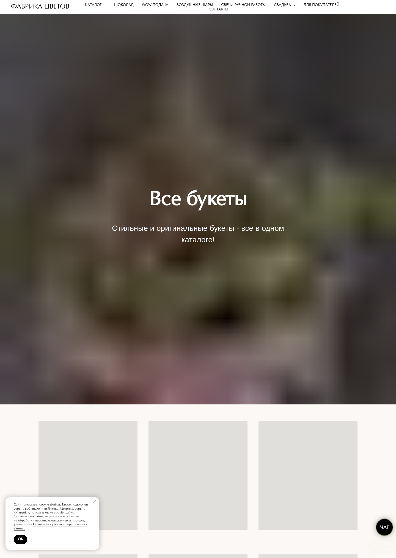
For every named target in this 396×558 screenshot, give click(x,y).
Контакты (218, 9)
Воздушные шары (195, 4)
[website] (367, 7)
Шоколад (124, 4)
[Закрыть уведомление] (95, 501)
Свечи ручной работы (243, 4)
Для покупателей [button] (322, 4)
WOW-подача (155, 4)
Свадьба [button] (283, 4)
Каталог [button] (94, 4)
